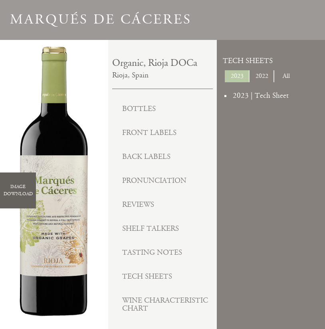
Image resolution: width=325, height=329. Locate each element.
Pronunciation (154, 180)
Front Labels (149, 133)
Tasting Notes (152, 252)
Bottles (139, 109)
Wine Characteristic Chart (165, 304)
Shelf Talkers (150, 228)
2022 (262, 76)
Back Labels (146, 157)
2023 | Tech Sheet (261, 95)
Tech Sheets (147, 276)
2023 (237, 76)
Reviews (138, 204)
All (286, 76)
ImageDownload (18, 190)
